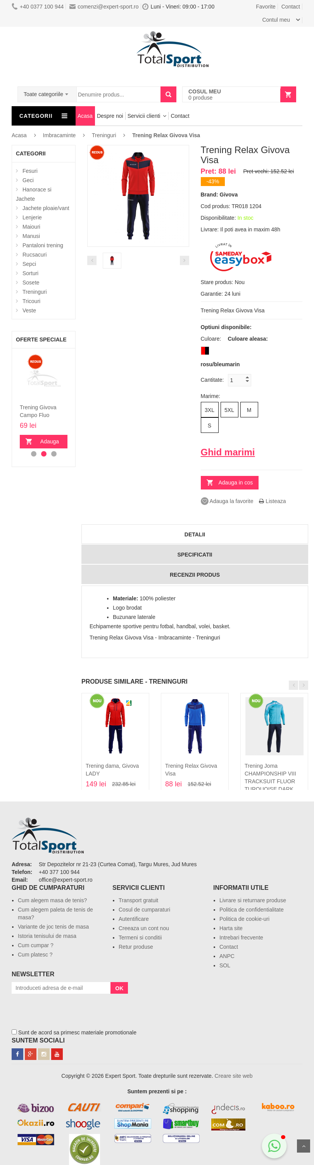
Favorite (266, 6)
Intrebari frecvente (241, 937)
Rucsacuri (34, 255)
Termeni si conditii (140, 937)
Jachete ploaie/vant (45, 208)
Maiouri (31, 227)
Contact (290, 6)
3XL (209, 410)
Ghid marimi (228, 452)
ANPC (227, 956)
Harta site (231, 928)
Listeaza (272, 501)
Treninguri (34, 292)
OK (119, 988)
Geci (28, 180)
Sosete (31, 282)
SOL (224, 965)
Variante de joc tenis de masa (53, 927)
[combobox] (47, 91)
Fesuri (30, 171)
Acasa (85, 116)
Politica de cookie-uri (244, 919)
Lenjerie (32, 217)
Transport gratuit (138, 900)
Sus (303, 1146)
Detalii (195, 534)
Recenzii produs (195, 575)
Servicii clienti (144, 116)
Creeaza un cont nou (144, 928)
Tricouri (31, 301)
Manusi (31, 236)
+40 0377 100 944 (38, 6)
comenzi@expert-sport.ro (103, 6)
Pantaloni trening (42, 245)
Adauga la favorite (227, 501)
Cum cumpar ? (35, 945)
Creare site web (234, 1076)
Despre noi (110, 116)
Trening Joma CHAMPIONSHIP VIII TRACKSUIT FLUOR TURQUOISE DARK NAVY (270, 781)
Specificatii (195, 554)
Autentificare (134, 919)
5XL (229, 410)
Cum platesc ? (35, 954)
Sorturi (30, 273)
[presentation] (70, 1009)
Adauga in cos (47, 443)
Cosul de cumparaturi (144, 909)
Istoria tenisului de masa (47, 936)
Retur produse (136, 947)
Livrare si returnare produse (252, 900)
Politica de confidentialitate (251, 909)
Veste (29, 310)
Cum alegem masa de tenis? (52, 900)
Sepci (29, 264)
